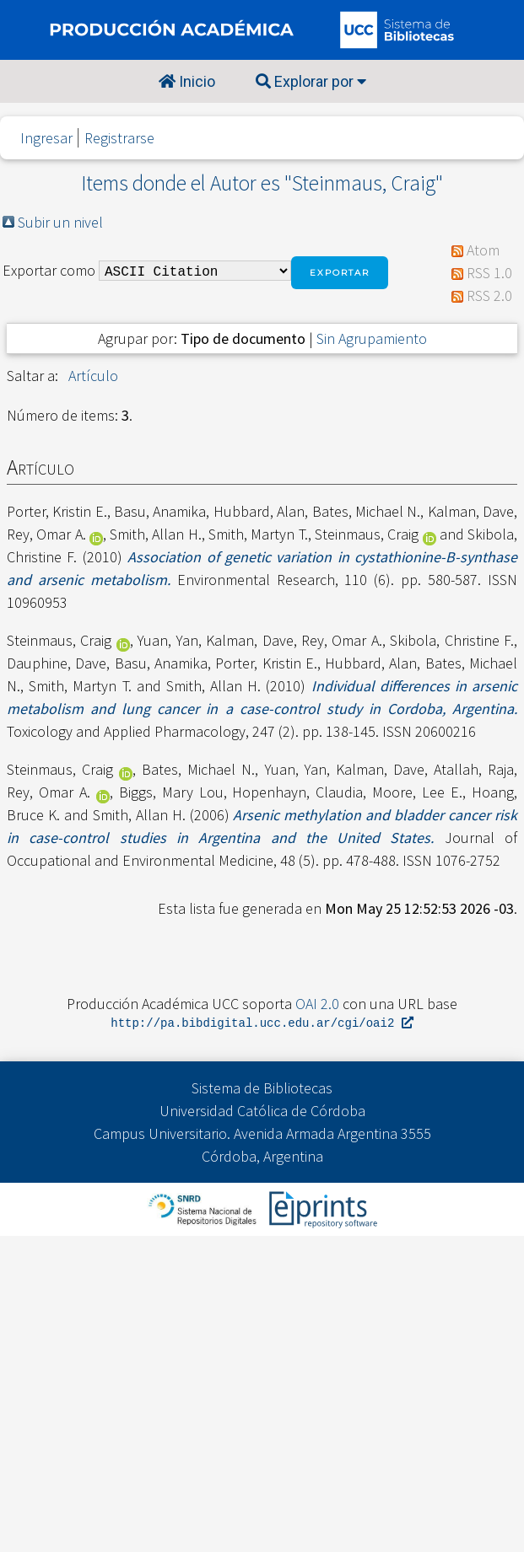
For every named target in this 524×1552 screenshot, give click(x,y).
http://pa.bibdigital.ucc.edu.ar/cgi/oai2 (262, 1024)
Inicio (187, 81)
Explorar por (311, 81)
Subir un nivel (60, 222)
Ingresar (46, 138)
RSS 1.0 (489, 272)
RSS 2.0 (489, 295)
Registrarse (119, 138)
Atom (483, 250)
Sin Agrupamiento (371, 338)
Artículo (93, 375)
